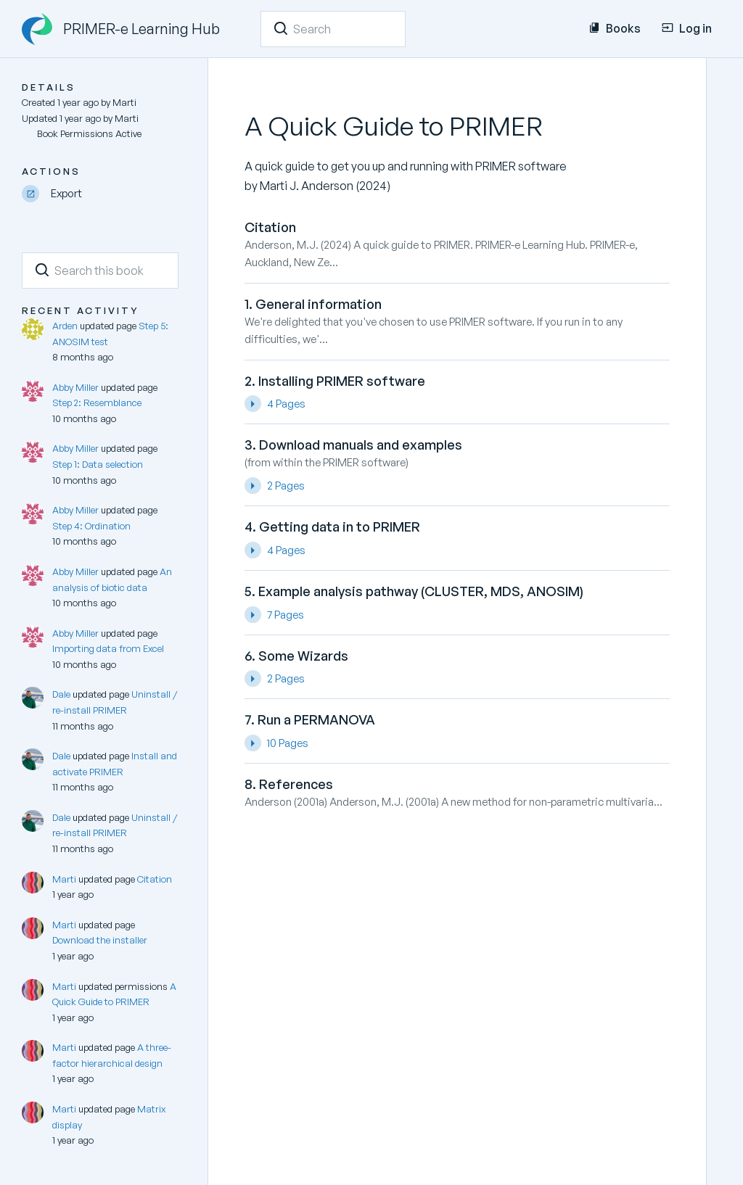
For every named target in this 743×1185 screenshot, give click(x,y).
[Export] (100, 194)
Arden (65, 325)
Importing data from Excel (108, 648)
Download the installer (99, 940)
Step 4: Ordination (91, 526)
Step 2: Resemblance (96, 402)
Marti (64, 879)
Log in (687, 28)
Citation (154, 879)
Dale (61, 694)
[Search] (280, 28)
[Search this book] (100, 270)
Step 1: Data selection (97, 464)
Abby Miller (75, 387)
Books (614, 28)
